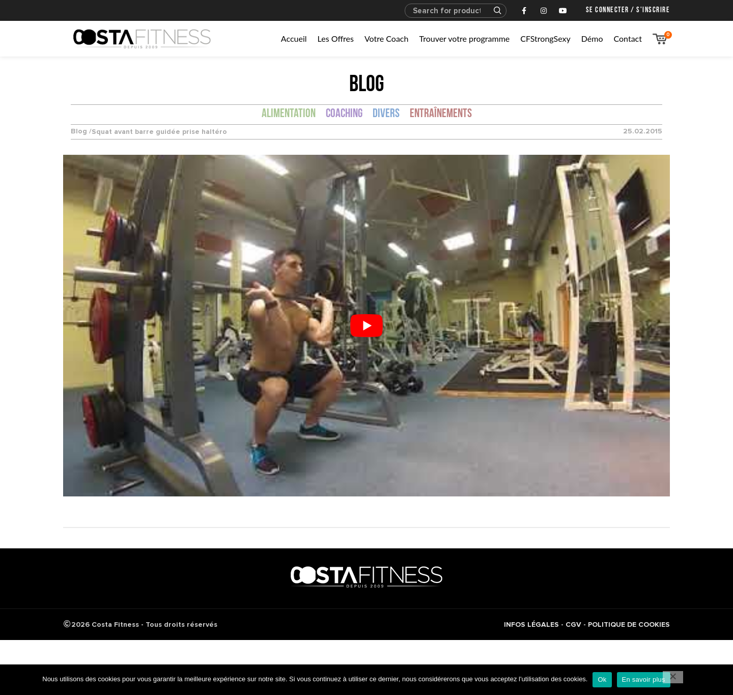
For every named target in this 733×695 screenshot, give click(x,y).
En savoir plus (643, 679)
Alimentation (289, 114)
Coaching (344, 114)
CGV (573, 624)
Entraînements (441, 114)
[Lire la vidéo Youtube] (366, 325)
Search (492, 11)
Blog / (81, 131)
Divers (386, 114)
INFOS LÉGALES (531, 624)
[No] (673, 677)
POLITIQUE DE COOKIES (629, 624)
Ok (602, 679)
